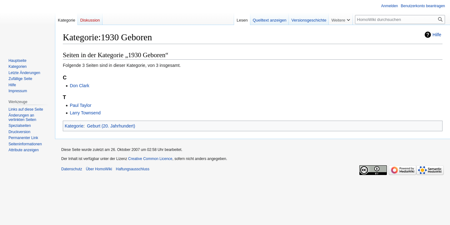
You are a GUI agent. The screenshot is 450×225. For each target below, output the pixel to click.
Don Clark (79, 85)
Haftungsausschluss (132, 169)
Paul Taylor (80, 105)
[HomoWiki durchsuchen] (400, 19)
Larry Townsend (85, 112)
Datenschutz (71, 169)
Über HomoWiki (99, 169)
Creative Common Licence (150, 159)
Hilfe (436, 34)
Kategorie (74, 125)
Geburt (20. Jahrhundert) (111, 125)
